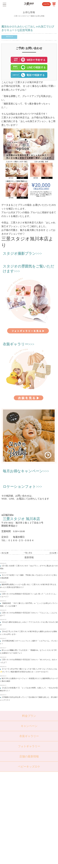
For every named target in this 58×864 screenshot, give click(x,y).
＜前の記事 (4, 553)
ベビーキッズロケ (29, 766)
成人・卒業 (18, 809)
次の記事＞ (53, 553)
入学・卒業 (18, 804)
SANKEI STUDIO (26, 859)
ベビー (16, 793)
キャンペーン (29, 726)
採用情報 (37, 804)
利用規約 (37, 814)
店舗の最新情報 (29, 756)
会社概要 (37, 798)
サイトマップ (39, 809)
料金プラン (29, 715)
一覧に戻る (28, 553)
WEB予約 (46, 4)
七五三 (16, 798)
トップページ (19, 788)
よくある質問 (39, 793)
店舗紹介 (37, 788)
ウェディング (19, 814)
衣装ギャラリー (29, 736)
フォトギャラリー (29, 746)
